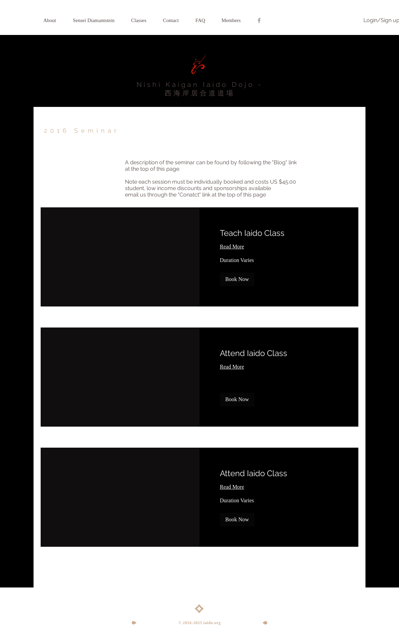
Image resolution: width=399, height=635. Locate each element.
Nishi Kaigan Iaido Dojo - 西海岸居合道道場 (199, 88)
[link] (279, 233)
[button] (237, 279)
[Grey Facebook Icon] (259, 20)
